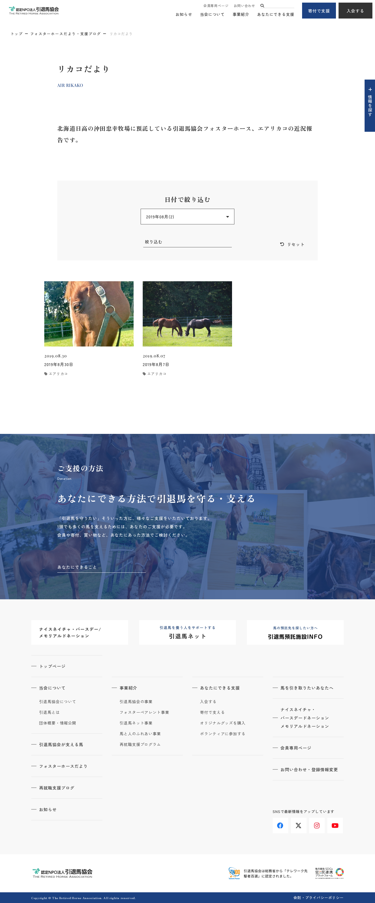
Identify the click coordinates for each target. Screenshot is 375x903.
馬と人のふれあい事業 (140, 733)
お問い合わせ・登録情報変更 (309, 769)
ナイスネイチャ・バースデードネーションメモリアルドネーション (304, 717)
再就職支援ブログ (56, 788)
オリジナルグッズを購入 (223, 723)
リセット (296, 244)
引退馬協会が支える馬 (61, 744)
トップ (16, 33)
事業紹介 (241, 14)
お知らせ (184, 14)
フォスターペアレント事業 (144, 712)
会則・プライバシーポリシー (318, 897)
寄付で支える (212, 712)
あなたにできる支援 (275, 14)
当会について (212, 14)
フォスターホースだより (63, 766)
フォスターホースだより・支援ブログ (65, 33)
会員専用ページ (215, 6)
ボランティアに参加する (223, 733)
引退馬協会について (57, 701)
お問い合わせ (244, 6)
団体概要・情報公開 (57, 723)
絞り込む (153, 241)
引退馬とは (49, 712)
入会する (355, 11)
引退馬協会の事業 (136, 701)
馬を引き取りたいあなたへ (307, 688)
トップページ (52, 666)
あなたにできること (77, 567)
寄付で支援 (319, 11)
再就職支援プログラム (140, 744)
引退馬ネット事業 (136, 723)
